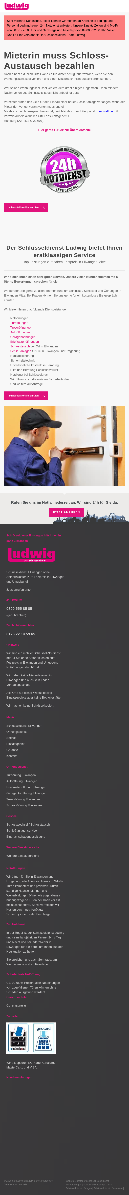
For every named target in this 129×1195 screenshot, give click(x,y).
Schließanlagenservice (21, 830)
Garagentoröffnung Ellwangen (26, 793)
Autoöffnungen (20, 332)
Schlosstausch (20, 346)
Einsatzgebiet (15, 744)
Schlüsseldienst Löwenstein (108, 1188)
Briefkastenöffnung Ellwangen (26, 787)
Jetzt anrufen (66, 512)
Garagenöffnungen (22, 337)
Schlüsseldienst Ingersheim (97, 1184)
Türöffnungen (19, 323)
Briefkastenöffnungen (24, 341)
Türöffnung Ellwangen (21, 775)
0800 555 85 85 (19, 608)
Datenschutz (10, 1184)
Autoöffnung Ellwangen (21, 781)
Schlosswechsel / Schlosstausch (28, 824)
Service (11, 738)
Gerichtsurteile (16, 1005)
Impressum (47, 1180)
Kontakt (11, 756)
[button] (123, 6)
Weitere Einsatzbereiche (22, 855)
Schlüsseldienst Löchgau (79, 1188)
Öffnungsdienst (16, 731)
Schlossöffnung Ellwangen (24, 805)
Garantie (12, 750)
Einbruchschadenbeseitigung (25, 836)
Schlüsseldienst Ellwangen (24, 725)
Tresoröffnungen (21, 327)
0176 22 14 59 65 (20, 634)
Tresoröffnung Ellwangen (23, 799)
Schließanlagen (20, 351)
